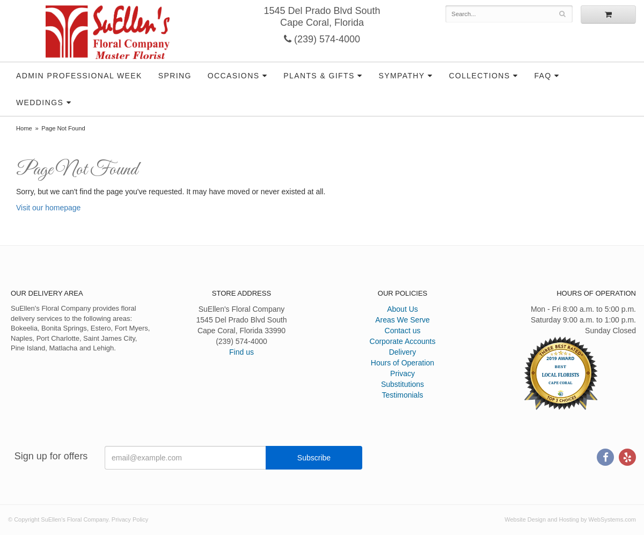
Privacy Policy (130, 519)
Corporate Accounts (403, 341)
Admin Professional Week (79, 75)
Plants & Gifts (318, 75)
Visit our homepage (48, 207)
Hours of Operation (402, 362)
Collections (479, 75)
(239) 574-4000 (322, 39)
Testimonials (402, 395)
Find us (241, 352)
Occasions (234, 75)
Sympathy (401, 75)
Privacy (402, 373)
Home (24, 128)
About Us (402, 309)
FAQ (542, 75)
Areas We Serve (402, 320)
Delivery (402, 352)
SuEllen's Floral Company (108, 32)
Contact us (403, 330)
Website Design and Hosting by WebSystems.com (570, 519)
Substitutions (402, 384)
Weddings (39, 102)
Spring (175, 75)
